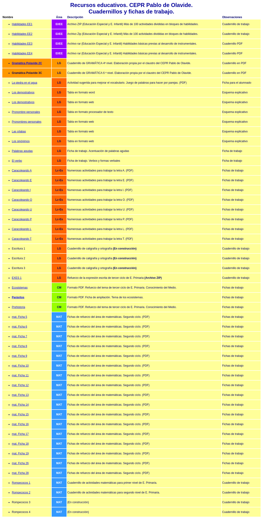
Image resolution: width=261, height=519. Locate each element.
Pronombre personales (26, 112)
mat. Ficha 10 (20, 365)
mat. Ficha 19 (20, 453)
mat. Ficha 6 (19, 326)
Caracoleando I (21, 190)
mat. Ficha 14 (20, 404)
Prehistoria (18, 307)
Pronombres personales (26, 121)
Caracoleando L (22, 229)
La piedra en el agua (24, 82)
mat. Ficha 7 (19, 336)
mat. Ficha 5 (19, 317)
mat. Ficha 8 (19, 346)
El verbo (17, 160)
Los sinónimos (21, 141)
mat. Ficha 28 (20, 473)
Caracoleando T (22, 238)
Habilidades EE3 (22, 43)
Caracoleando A (22, 170)
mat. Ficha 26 (20, 463)
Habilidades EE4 (22, 53)
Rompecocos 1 (21, 482)
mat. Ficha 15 (20, 414)
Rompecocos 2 (21, 492)
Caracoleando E (22, 180)
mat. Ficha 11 (20, 375)
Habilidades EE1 (22, 24)
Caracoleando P (22, 219)
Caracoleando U (22, 209)
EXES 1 (17, 277)
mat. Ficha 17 (20, 434)
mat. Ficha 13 (20, 395)
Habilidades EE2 (22, 34)
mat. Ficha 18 (20, 443)
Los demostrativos (23, 92)
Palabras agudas (22, 151)
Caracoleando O (22, 199)
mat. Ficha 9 (19, 356)
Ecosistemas (20, 287)
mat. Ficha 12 (20, 385)
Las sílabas (19, 131)
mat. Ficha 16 (20, 424)
